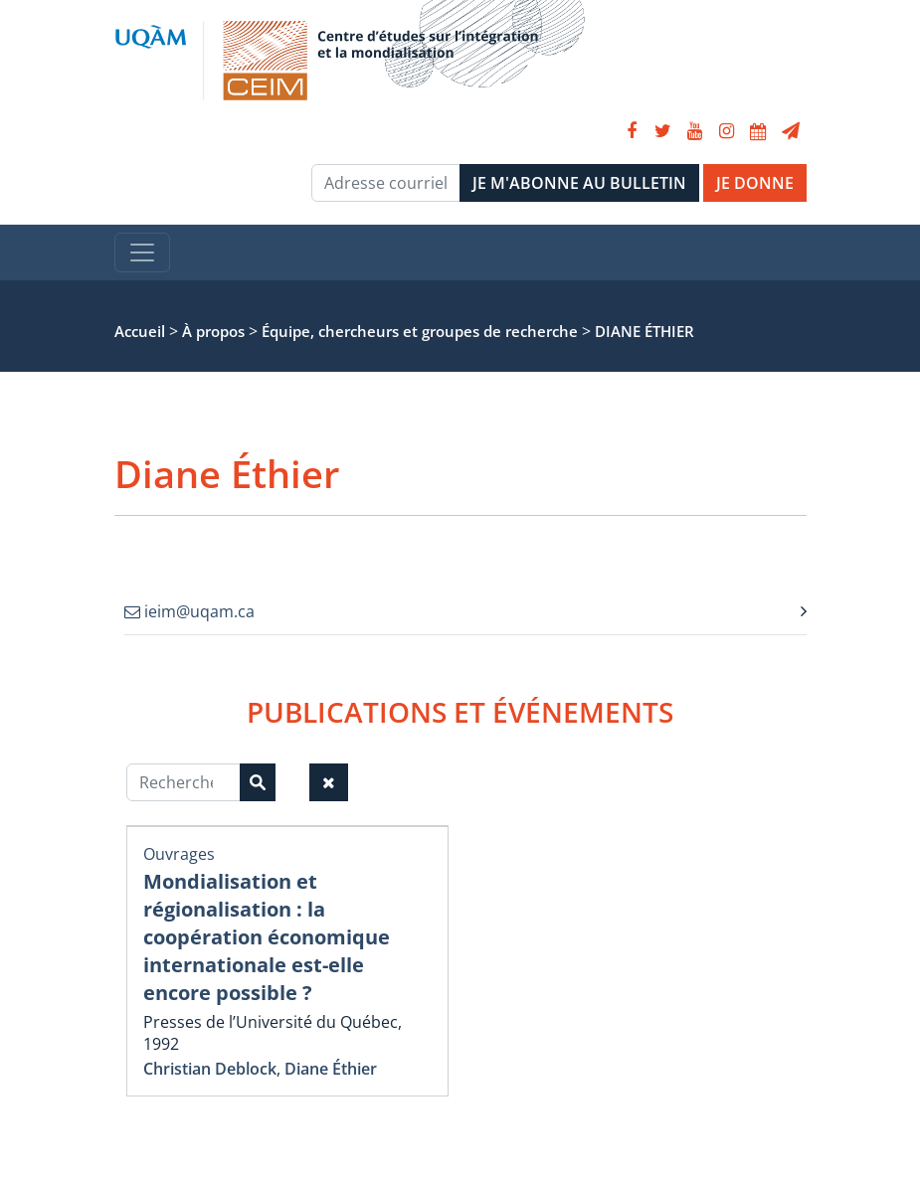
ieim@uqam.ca (189, 611)
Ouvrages (179, 854)
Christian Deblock (209, 1069)
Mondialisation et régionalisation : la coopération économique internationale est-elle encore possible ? (266, 937)
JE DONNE (755, 183)
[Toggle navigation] (142, 252)
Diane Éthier (330, 1069)
